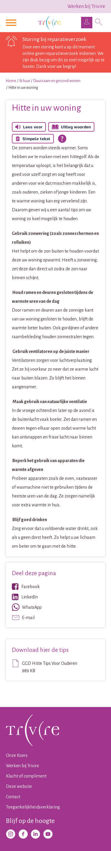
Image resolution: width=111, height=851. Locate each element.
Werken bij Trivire (86, 6)
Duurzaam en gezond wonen (57, 81)
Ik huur (25, 81)
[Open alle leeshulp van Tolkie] (62, 139)
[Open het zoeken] (98, 22)
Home (11, 81)
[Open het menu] (12, 23)
